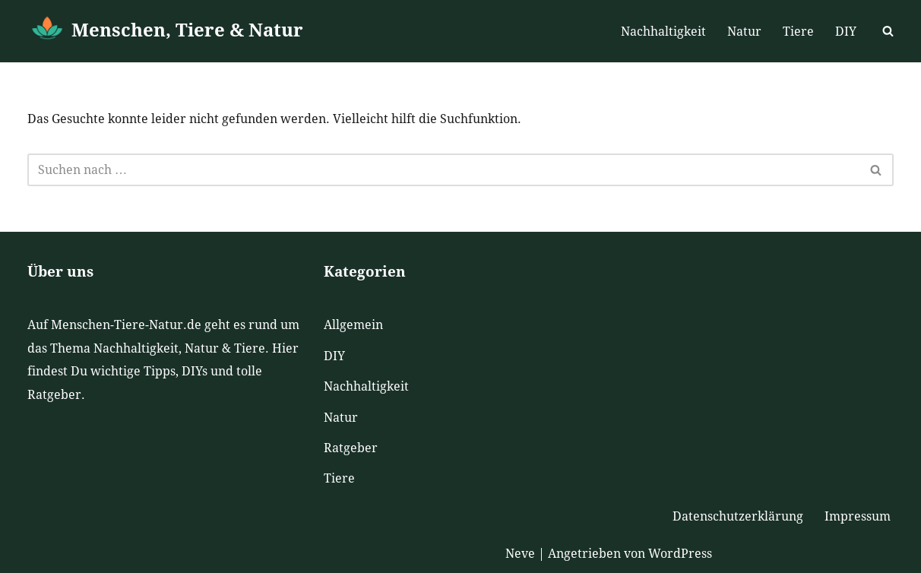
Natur (744, 31)
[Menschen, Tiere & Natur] (165, 31)
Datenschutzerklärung (738, 516)
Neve (520, 553)
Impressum (857, 516)
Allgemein (353, 325)
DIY (845, 31)
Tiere (798, 31)
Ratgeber (351, 448)
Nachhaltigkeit (663, 31)
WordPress (680, 553)
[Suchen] (888, 30)
